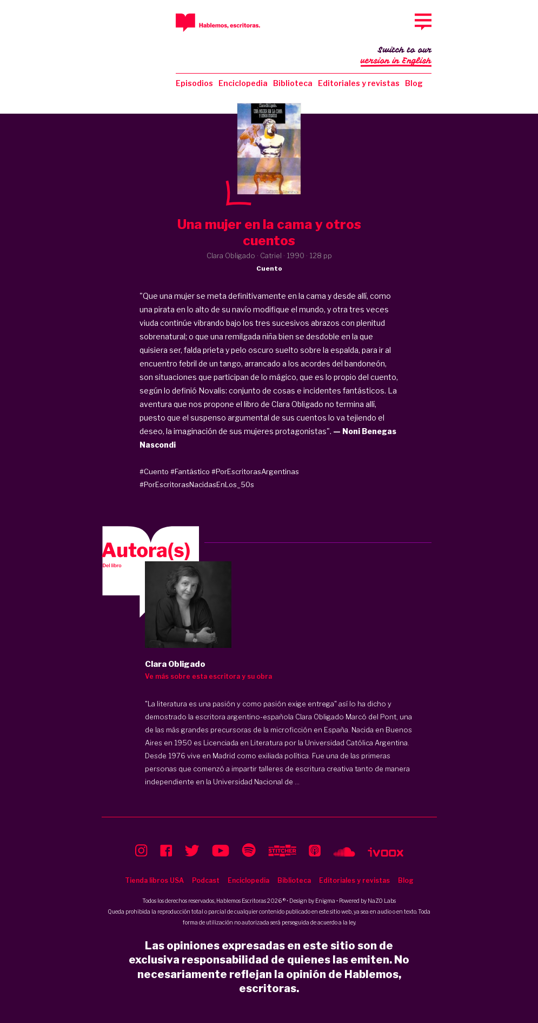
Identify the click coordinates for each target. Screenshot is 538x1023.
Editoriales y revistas (359, 83)
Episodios (194, 83)
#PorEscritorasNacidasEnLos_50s (197, 484)
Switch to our (396, 56)
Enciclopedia (243, 83)
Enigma (325, 900)
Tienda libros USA (154, 880)
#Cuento (154, 471)
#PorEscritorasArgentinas (255, 471)
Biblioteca (293, 83)
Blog (414, 83)
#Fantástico (190, 471)
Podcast (206, 880)
